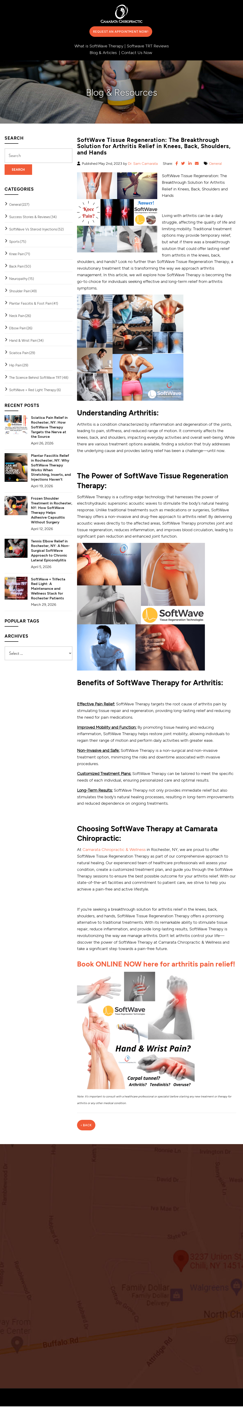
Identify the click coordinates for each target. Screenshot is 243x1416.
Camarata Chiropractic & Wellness (114, 849)
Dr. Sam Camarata (143, 163)
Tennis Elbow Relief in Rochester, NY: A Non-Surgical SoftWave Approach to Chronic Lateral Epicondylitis (50, 550)
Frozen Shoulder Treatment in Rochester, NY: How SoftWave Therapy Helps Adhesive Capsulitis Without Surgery (51, 510)
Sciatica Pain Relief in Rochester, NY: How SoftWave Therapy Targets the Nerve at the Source (49, 427)
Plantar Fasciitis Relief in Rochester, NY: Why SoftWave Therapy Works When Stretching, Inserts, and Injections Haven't (51, 467)
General (215, 163)
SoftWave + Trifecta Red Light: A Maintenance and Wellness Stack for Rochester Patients (48, 588)
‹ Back (86, 1135)
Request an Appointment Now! (121, 31)
